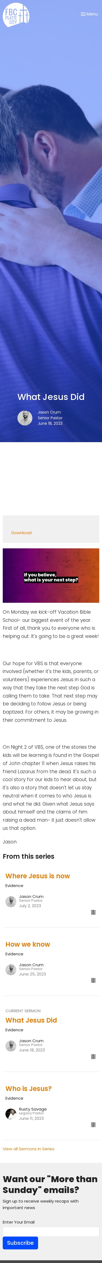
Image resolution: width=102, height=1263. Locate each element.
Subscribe (20, 1243)
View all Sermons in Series (28, 1149)
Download (21, 533)
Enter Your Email (19, 1222)
